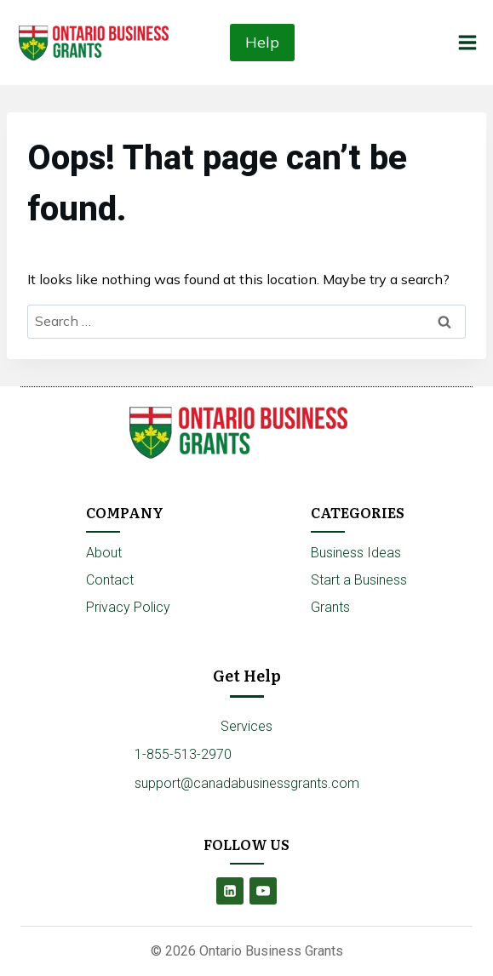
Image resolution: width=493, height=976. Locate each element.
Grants (330, 607)
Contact (110, 580)
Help (262, 42)
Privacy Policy (128, 607)
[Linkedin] (230, 891)
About (104, 553)
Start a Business (359, 580)
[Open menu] (467, 42)
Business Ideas (356, 553)
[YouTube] (263, 891)
